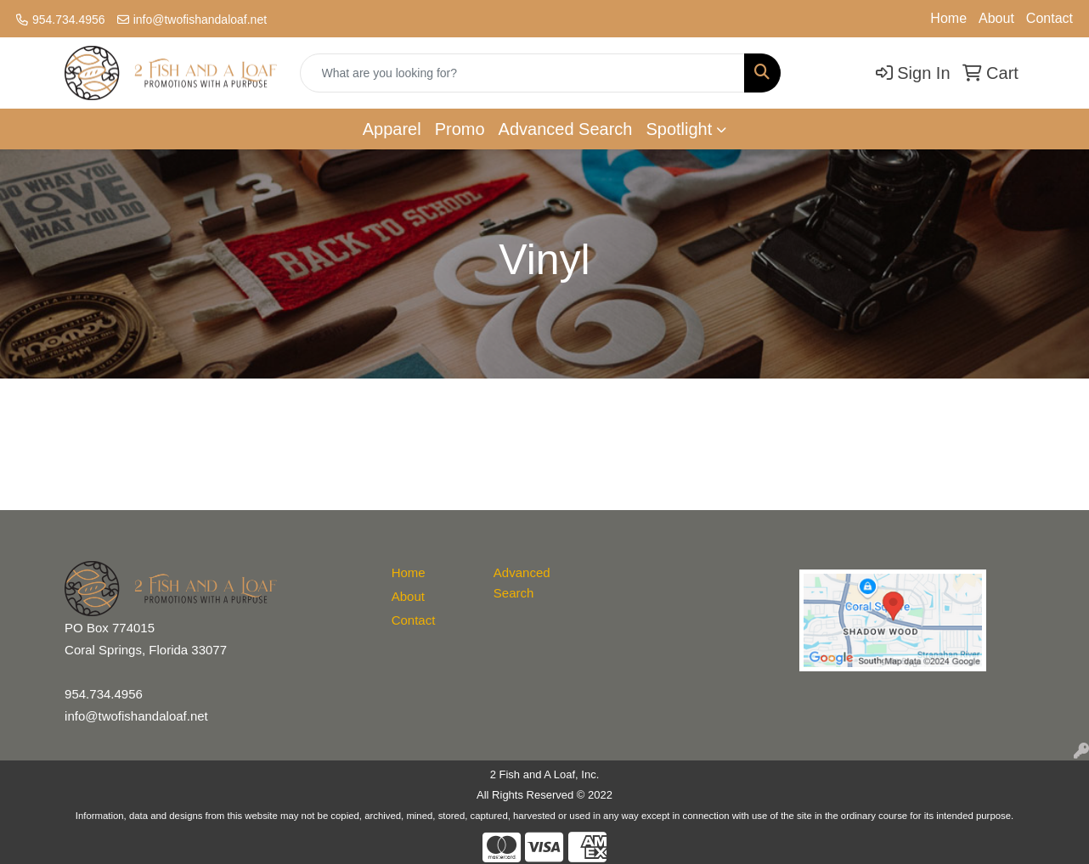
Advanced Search (566, 129)
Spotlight (679, 129)
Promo (460, 129)
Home (948, 18)
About (996, 18)
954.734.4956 (68, 19)
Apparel (392, 129)
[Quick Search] (523, 73)
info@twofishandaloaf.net (200, 19)
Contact (1049, 18)
